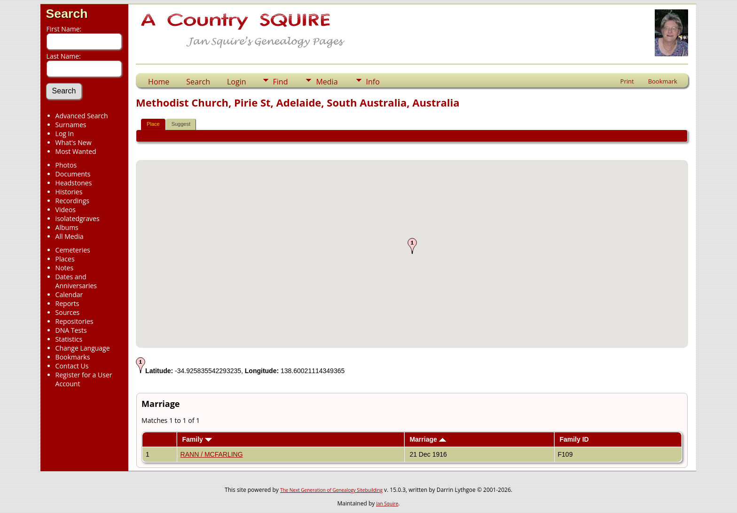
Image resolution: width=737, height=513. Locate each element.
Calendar (69, 294)
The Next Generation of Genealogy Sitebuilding (331, 490)
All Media (69, 236)
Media (326, 82)
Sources (67, 312)
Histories (69, 191)
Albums (66, 227)
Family (197, 439)
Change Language (82, 348)
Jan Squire (387, 503)
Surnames (70, 124)
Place (153, 124)
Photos (66, 165)
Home (158, 82)
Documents (73, 173)
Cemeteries (72, 249)
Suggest (181, 124)
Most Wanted (75, 151)
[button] (412, 246)
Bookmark (662, 81)
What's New (73, 142)
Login (236, 82)
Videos (65, 209)
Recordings (72, 200)
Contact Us (72, 365)
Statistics (69, 339)
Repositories (74, 321)
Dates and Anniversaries (76, 281)
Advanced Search (81, 115)
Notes (64, 267)
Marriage (427, 439)
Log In (64, 133)
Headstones (73, 182)
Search (67, 14)
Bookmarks (72, 356)
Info (373, 82)
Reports (67, 303)
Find (280, 82)
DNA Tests (71, 330)
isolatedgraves (77, 218)
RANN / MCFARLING (211, 454)
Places (65, 258)
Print (627, 81)
